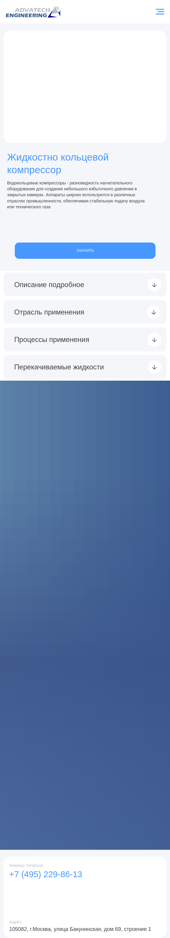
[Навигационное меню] (160, 12)
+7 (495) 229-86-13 (45, 874)
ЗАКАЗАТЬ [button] (85, 250)
